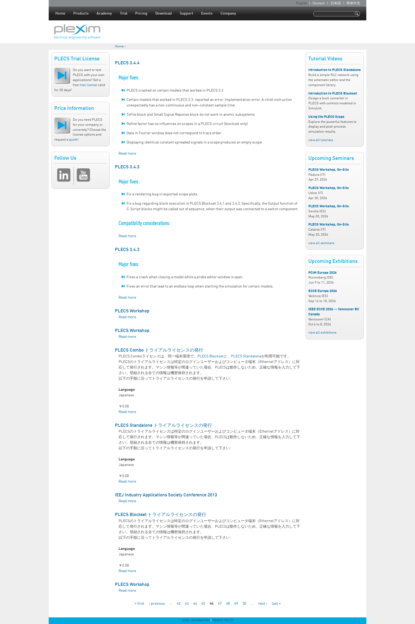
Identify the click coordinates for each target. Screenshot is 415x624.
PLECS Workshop (132, 311)
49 (236, 603)
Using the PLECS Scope (326, 117)
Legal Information (196, 620)
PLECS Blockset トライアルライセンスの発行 (160, 515)
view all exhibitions (322, 332)
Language (127, 390)
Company (228, 13)
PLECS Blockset (210, 356)
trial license (88, 85)
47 (220, 603)
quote (73, 139)
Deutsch (319, 3)
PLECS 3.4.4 (127, 63)
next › (262, 603)
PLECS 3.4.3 (127, 167)
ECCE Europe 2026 (322, 291)
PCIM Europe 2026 (322, 273)
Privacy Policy (223, 620)
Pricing (141, 13)
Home (60, 13)
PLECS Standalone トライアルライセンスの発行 (163, 425)
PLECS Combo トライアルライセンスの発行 (159, 350)
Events (207, 13)
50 (244, 603)
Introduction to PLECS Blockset (332, 93)
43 (187, 603)
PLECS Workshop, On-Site (328, 170)
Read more (127, 153)
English (301, 3)
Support (186, 13)
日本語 (336, 3)
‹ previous (157, 603)
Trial (123, 13)
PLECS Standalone (246, 356)
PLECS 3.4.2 (127, 250)
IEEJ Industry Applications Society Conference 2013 (166, 495)
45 (203, 603)
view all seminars (321, 243)
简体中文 (353, 3)
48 (228, 603)
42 (179, 603)
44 (195, 603)
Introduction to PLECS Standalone (334, 70)
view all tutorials (320, 140)
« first (139, 603)
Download (163, 13)
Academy (104, 13)
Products (81, 13)
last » (276, 603)
